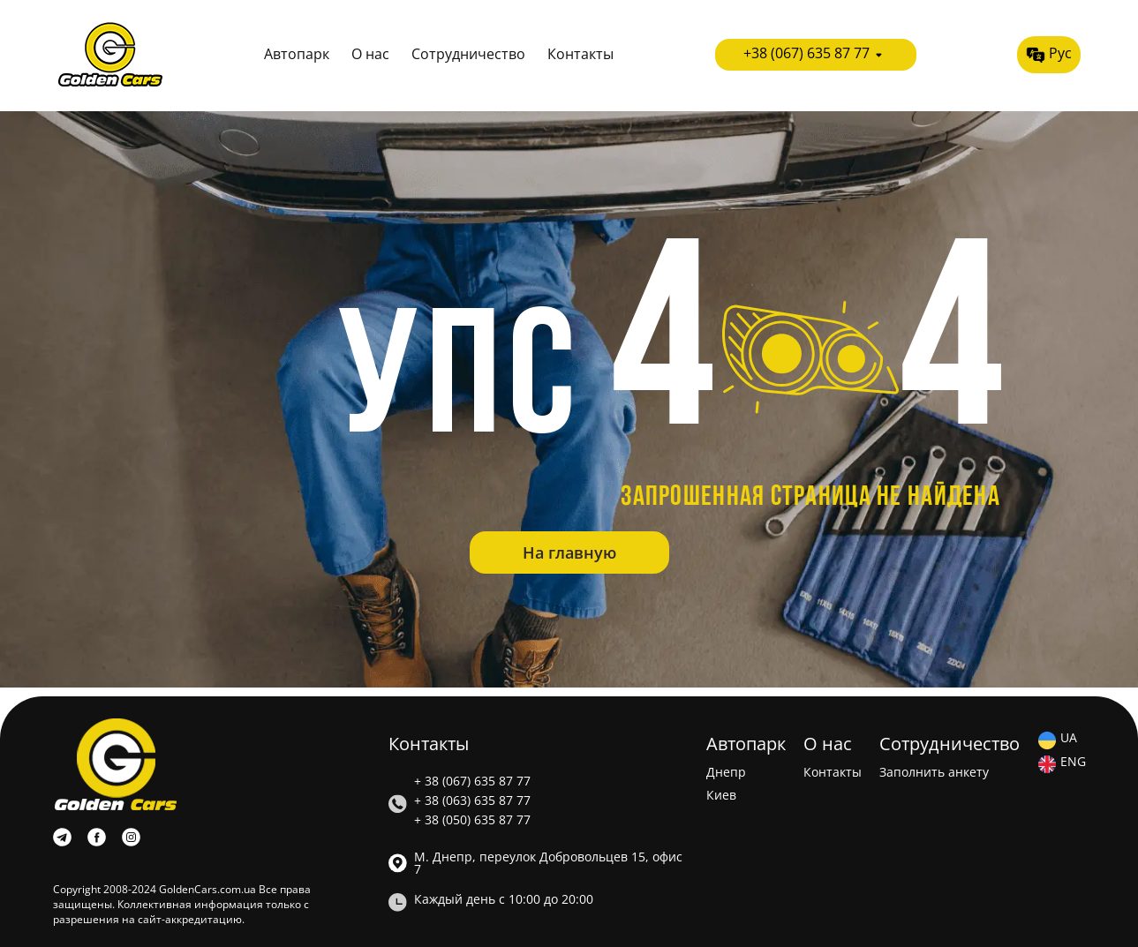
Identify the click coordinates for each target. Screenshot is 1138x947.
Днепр (726, 772)
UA (1068, 739)
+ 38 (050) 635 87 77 (472, 820)
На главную (568, 552)
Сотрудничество (468, 54)
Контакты (580, 54)
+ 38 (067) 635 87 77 (472, 781)
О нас (370, 54)
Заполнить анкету (934, 772)
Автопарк (296, 54)
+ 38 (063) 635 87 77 (472, 800)
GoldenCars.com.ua (207, 889)
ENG (1073, 762)
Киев (721, 795)
